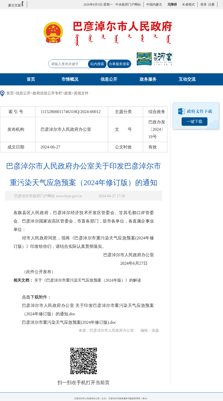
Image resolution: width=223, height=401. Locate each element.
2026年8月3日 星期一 (98, 4)
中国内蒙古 (154, 4)
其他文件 (81, 93)
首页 (31, 79)
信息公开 (108, 79)
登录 (203, 4)
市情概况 (69, 79)
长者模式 (188, 4)
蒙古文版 (16, 4)
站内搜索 (97, 64)
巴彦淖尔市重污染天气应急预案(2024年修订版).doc (69, 322)
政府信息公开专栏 (47, 93)
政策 (68, 93)
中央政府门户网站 (128, 4)
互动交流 (187, 79)
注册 (211, 4)
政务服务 (148, 79)
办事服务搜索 (119, 64)
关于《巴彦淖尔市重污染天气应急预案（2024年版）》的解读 (87, 280)
